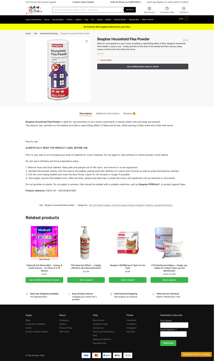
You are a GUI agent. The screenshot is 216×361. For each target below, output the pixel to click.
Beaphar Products (145, 203)
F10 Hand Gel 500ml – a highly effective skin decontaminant (86, 265)
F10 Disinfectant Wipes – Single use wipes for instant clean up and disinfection (169, 266)
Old (35, 32)
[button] (183, 18)
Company (64, 318)
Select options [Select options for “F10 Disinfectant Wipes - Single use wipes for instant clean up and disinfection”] (169, 278)
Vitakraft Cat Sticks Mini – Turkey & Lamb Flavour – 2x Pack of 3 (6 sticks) (44, 266)
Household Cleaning (49, 32)
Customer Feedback (35, 322)
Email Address (168, 328)
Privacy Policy (65, 326)
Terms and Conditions (103, 330)
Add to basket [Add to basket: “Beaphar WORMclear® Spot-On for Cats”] (127, 278)
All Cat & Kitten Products (100, 203)
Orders (62, 322)
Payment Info (99, 341)
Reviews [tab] (129, 111)
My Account (149, 10)
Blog (28, 318)
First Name (166, 319)
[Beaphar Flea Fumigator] (184, 38)
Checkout (183, 10)
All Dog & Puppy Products (124, 203)
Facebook (131, 318)
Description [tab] (86, 111)
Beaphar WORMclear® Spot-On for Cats (127, 265)
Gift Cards (64, 330)
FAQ (95, 333)
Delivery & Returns (102, 337)
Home (28, 32)
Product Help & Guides (83, 2)
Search (130, 10)
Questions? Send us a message (196, 354)
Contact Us (98, 326)
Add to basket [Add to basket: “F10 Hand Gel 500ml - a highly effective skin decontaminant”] (86, 278)
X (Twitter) (131, 322)
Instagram (132, 326)
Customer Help (167, 10)
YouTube (131, 330)
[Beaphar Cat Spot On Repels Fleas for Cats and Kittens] (187, 38)
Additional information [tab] (108, 111)
